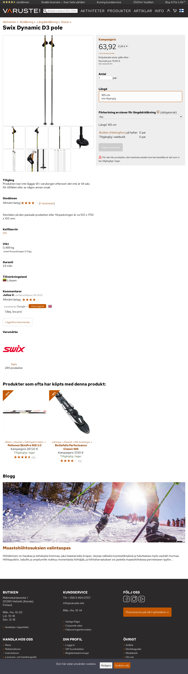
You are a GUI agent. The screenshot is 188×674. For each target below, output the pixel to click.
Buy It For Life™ (175, 2)
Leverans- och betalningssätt (20, 657)
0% (5, 233)
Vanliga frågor (72, 621)
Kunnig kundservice (109, 2)
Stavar (66, 22)
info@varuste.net (73, 603)
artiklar (143, 11)
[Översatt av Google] (14, 306)
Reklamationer (13, 649)
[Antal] (105, 78)
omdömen (16, 2)
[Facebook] (126, 599)
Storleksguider (133, 649)
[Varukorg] (175, 11)
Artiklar (129, 645)
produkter (119, 11)
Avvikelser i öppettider (17, 627)
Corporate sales (73, 625)
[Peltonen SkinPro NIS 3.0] (24, 428)
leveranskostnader (107, 53)
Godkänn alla (122, 665)
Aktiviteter (93, 11)
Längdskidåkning (48, 22)
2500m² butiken (143, 2)
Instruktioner (12, 653)
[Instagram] (134, 599)
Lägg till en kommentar (17, 322)
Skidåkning (27, 22)
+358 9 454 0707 (79, 598)
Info (159, 11)
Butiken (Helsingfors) (112, 132)
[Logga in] (168, 11)
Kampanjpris (107, 39)
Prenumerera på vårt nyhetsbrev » (147, 612)
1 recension (47, 203)
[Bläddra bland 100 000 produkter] (60, 11)
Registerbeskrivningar (77, 653)
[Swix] (14, 356)
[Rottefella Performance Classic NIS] (71, 428)
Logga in (70, 645)
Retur (8, 645)
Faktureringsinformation (78, 629)
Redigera (106, 665)
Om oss (130, 657)
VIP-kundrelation (74, 649)
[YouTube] (142, 599)
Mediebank (132, 653)
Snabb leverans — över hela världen (63, 2)
